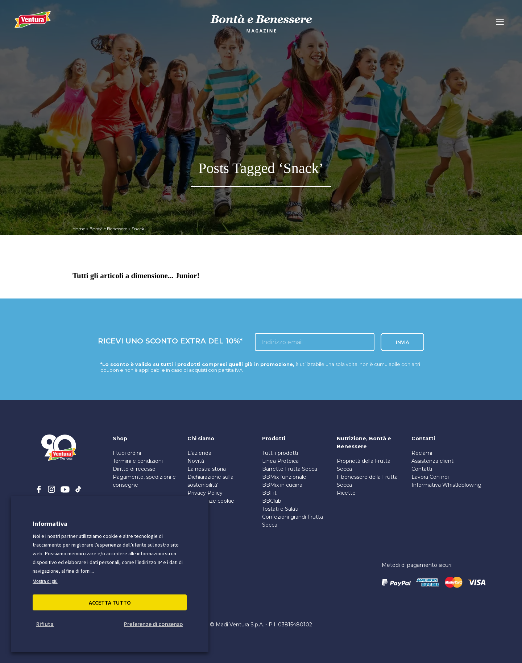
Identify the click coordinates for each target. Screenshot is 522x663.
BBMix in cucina (282, 485)
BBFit (269, 493)
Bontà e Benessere (108, 228)
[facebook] (38, 489)
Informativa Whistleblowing (446, 485)
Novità (195, 461)
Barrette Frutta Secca (289, 469)
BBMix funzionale (284, 477)
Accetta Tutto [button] (110, 602)
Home (78, 228)
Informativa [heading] (50, 523)
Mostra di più (45, 581)
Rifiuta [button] (45, 623)
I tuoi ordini (127, 453)
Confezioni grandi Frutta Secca (292, 521)
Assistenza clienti (433, 461)
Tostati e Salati (280, 509)
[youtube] (65, 489)
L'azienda (199, 453)
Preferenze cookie (210, 501)
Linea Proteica (280, 461)
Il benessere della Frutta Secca (367, 481)
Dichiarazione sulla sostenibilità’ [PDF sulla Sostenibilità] (210, 481)
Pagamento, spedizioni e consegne (144, 481)
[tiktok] (78, 489)
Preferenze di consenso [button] (153, 623)
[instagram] (51, 489)
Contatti (421, 469)
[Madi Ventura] (32, 23)
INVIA (402, 342)
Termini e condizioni (138, 461)
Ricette (346, 493)
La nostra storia (206, 469)
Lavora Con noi (430, 477)
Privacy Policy (205, 493)
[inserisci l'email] (314, 342)
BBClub (271, 501)
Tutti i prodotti (280, 453)
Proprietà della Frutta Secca (363, 465)
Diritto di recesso (134, 469)
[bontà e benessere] (261, 34)
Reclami (421, 453)
